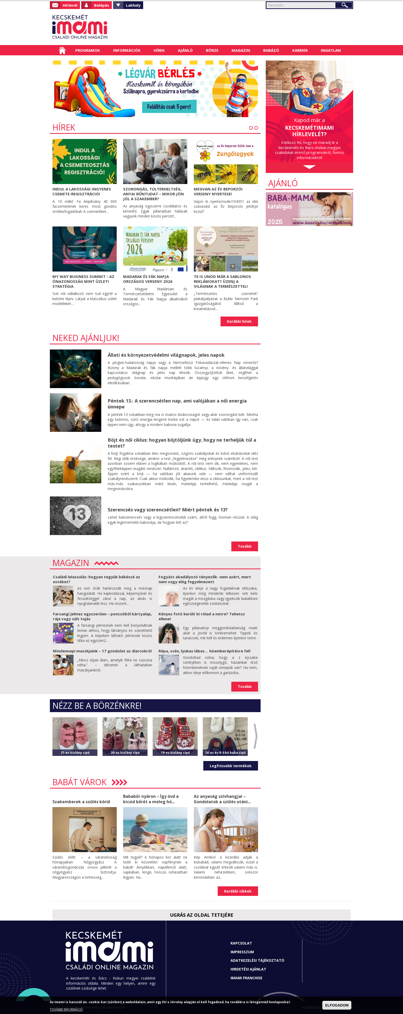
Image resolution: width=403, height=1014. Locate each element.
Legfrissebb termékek (231, 765)
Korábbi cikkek (238, 891)
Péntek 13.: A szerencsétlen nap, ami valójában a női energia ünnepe (177, 404)
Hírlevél (70, 5)
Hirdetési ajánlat (248, 969)
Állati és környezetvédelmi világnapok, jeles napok (166, 355)
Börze (212, 50)
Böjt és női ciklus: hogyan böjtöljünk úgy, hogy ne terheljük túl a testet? (182, 443)
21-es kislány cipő (75, 752)
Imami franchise (246, 977)
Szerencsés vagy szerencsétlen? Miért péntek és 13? (168, 509)
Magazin (241, 50)
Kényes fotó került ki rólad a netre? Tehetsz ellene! (202, 616)
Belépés (101, 5)
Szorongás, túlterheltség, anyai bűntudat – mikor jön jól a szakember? (153, 193)
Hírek (159, 50)
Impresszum (242, 951)
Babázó (271, 50)
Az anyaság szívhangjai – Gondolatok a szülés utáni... (222, 799)
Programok (87, 50)
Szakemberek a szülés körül (81, 802)
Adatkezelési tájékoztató (257, 960)
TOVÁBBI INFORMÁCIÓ (66, 1009)
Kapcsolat (241, 943)
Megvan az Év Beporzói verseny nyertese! (218, 191)
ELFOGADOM (337, 1005)
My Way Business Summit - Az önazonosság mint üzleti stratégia (83, 281)
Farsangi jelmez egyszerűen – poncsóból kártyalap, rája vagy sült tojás (102, 616)
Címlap (62, 50)
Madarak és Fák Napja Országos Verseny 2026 (147, 279)
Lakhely (133, 5)
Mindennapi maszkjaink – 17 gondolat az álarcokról (102, 650)
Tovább (245, 546)
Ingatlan (331, 50)
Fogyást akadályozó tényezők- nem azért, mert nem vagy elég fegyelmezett (205, 579)
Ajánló (185, 50)
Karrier (300, 50)
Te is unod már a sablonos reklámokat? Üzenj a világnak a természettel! (222, 281)
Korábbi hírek (239, 321)
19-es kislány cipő (175, 752)
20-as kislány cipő (125, 752)
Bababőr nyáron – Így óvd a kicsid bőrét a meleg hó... (151, 799)
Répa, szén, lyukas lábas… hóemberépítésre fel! (204, 650)
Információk (127, 50)
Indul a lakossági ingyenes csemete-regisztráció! (81, 191)
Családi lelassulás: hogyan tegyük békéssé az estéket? (96, 579)
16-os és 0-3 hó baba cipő (225, 752)
